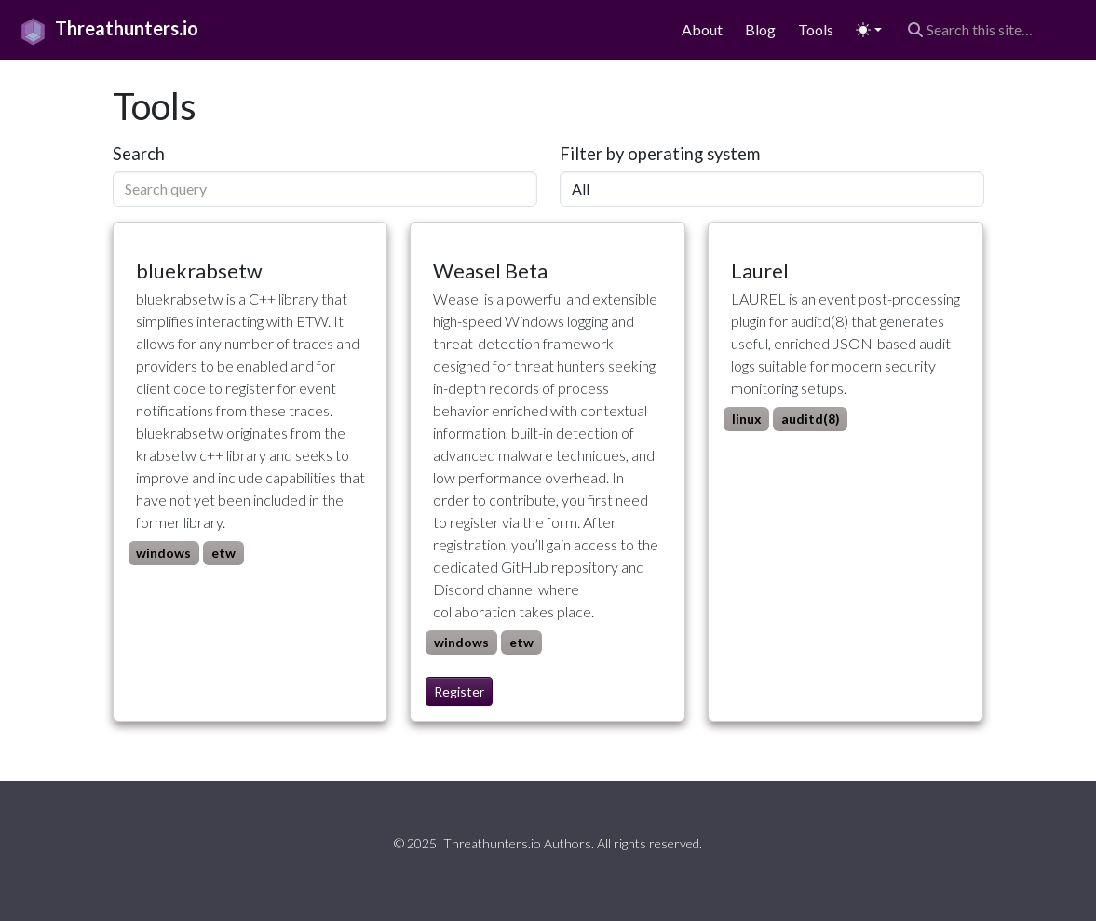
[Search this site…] (991, 30)
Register (459, 691)
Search (139, 153)
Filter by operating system (660, 153)
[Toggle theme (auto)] (868, 30)
